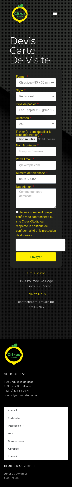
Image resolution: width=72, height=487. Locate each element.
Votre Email (24, 159)
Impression (16, 426)
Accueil (12, 410)
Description (24, 186)
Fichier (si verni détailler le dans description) (33, 133)
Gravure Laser (16, 441)
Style (20, 90)
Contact (12, 456)
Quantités (23, 118)
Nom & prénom (26, 145)
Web (10, 433)
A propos (13, 448)
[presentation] (40, 245)
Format (21, 76)
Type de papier (26, 104)
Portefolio (14, 418)
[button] (55, 13)
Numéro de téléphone (31, 173)
